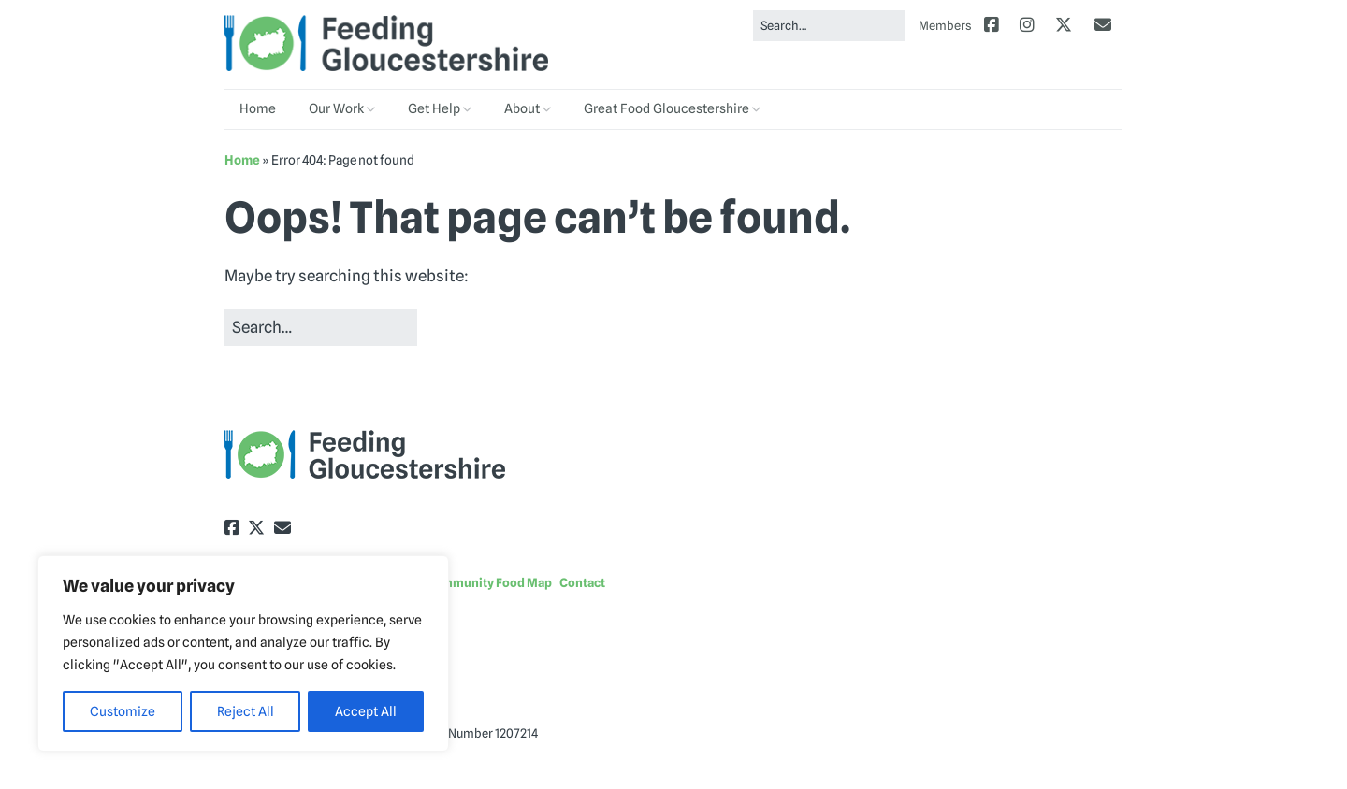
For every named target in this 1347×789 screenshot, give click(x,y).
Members (945, 25)
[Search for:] (829, 25)
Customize (122, 711)
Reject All (245, 711)
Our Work (336, 108)
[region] (243, 653)
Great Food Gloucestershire (666, 108)
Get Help (434, 108)
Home (257, 108)
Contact (582, 582)
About (522, 108)
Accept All (366, 711)
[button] (456, 328)
